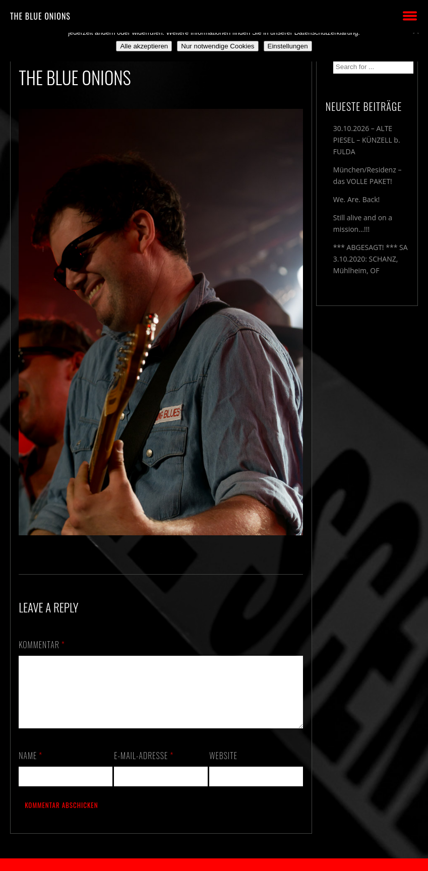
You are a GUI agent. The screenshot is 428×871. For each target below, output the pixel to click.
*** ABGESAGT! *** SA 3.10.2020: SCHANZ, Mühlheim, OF (370, 258)
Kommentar (42, 645)
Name (30, 768)
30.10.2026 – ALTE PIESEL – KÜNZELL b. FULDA (366, 139)
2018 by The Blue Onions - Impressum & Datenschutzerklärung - (214, 864)
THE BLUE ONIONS (40, 16)
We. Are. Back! (356, 199)
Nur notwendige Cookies (217, 46)
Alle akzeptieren (144, 46)
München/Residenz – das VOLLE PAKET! (367, 175)
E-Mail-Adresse (143, 768)
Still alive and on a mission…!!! (362, 223)
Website (223, 768)
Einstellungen (288, 46)
